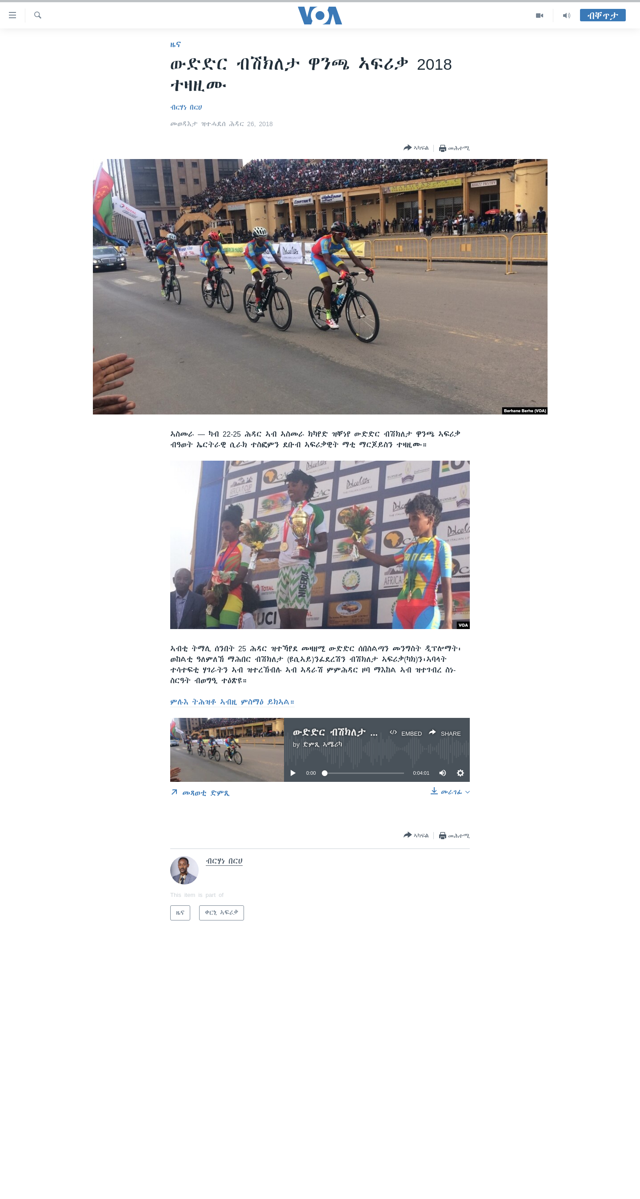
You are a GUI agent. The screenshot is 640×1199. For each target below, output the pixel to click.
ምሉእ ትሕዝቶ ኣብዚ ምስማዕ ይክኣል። (232, 701)
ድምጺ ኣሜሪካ (322, 745)
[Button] (416, 148)
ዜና (175, 44)
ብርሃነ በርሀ (186, 108)
